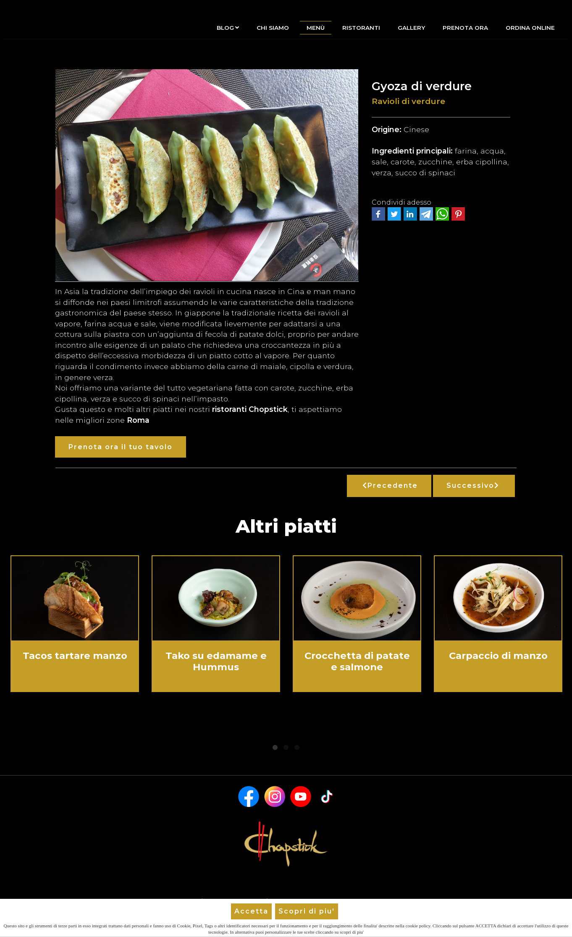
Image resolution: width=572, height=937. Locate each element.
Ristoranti (361, 27)
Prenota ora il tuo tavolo (120, 447)
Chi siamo (273, 27)
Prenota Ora (465, 27)
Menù (316, 27)
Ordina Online (530, 27)
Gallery (411, 27)
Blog (228, 27)
